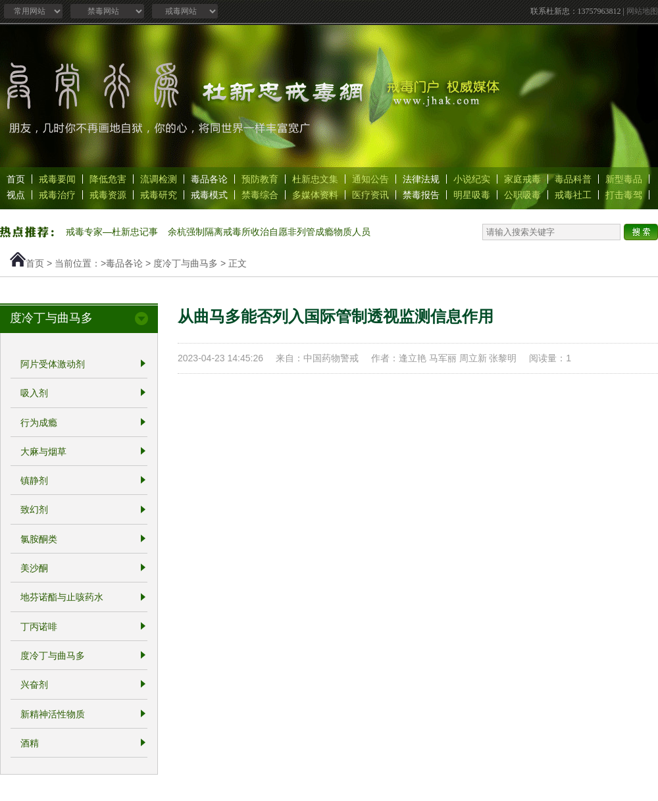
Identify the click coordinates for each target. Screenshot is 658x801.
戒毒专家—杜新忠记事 (112, 231)
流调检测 (158, 179)
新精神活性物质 (52, 714)
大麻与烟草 (43, 451)
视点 (16, 195)
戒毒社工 (573, 195)
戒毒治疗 (57, 195)
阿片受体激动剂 (52, 364)
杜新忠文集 (315, 179)
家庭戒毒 (522, 179)
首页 (16, 179)
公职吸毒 (522, 195)
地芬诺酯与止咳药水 (61, 597)
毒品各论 (209, 179)
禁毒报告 (421, 195)
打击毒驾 (623, 195)
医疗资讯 (370, 195)
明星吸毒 (471, 195)
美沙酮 (34, 568)
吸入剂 (34, 393)
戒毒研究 (158, 195)
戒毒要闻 (57, 179)
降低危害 (107, 179)
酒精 (29, 743)
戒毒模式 (209, 195)
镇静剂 (34, 480)
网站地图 (642, 11)
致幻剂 (34, 510)
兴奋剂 (34, 685)
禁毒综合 (259, 195)
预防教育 (259, 179)
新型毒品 (623, 179)
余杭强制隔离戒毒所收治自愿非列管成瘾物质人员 (269, 231)
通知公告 (370, 179)
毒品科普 (573, 179)
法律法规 (421, 179)
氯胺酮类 (38, 539)
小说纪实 (471, 179)
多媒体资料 (315, 195)
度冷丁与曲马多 (185, 263)
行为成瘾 (38, 422)
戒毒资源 (107, 195)
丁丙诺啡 (38, 626)
